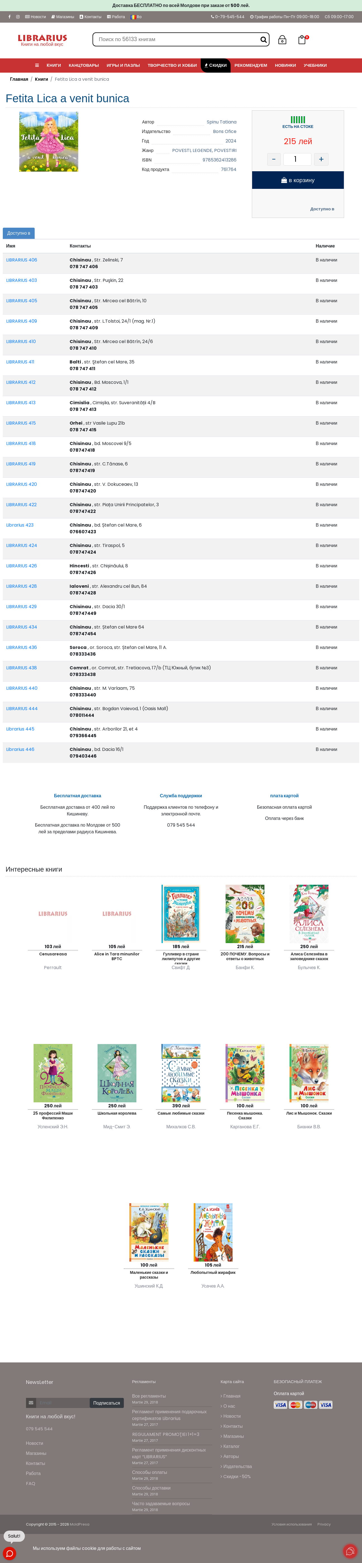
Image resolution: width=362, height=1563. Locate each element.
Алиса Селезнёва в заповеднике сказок (309, 956)
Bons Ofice (224, 131)
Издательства (236, 1466)
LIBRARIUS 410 (21, 341)
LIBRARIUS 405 (21, 301)
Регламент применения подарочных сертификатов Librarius (169, 1415)
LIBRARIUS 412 (21, 382)
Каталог (230, 1446)
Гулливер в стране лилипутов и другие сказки (181, 957)
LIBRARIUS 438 (21, 668)
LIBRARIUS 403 (21, 280)
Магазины (62, 17)
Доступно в (322, 209)
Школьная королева (117, 1113)
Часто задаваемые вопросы (161, 1503)
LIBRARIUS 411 (20, 362)
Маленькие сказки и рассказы (149, 1275)
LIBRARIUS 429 (21, 606)
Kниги (41, 79)
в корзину (297, 180)
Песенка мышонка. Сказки (245, 1115)
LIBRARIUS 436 (21, 647)
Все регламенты (149, 1396)
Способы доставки (151, 1488)
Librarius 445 (20, 729)
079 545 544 (39, 1429)
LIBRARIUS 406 (21, 260)
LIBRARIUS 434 (21, 627)
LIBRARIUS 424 (21, 545)
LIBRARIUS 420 (21, 484)
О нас (228, 1406)
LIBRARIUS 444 (22, 708)
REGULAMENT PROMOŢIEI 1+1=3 (165, 1434)
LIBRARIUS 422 (21, 504)
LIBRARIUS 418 (21, 443)
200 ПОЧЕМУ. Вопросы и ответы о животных (245, 956)
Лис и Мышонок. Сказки (309, 1113)
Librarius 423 (20, 525)
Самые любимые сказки (181, 1113)
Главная (19, 79)
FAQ (30, 1483)
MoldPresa (79, 1524)
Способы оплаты (149, 1472)
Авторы (230, 1456)
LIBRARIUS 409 (21, 321)
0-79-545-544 (228, 17)
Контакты (90, 17)
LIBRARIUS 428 (21, 586)
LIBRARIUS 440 (21, 688)
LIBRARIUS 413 (21, 402)
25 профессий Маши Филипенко (53, 1115)
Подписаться (106, 1403)
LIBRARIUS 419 (21, 464)
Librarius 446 (20, 749)
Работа (116, 17)
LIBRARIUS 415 (21, 423)
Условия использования (292, 1524)
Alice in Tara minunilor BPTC (116, 956)
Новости (35, 17)
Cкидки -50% (236, 1476)
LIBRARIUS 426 (21, 566)
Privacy (324, 1524)
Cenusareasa (53, 954)
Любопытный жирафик (213, 1272)
